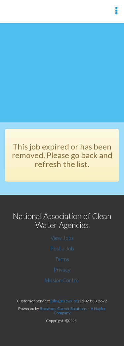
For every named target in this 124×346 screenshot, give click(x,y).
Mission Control (62, 280)
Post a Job (62, 248)
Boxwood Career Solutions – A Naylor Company (73, 310)
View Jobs (62, 238)
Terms (62, 259)
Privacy (62, 269)
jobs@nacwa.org (65, 300)
